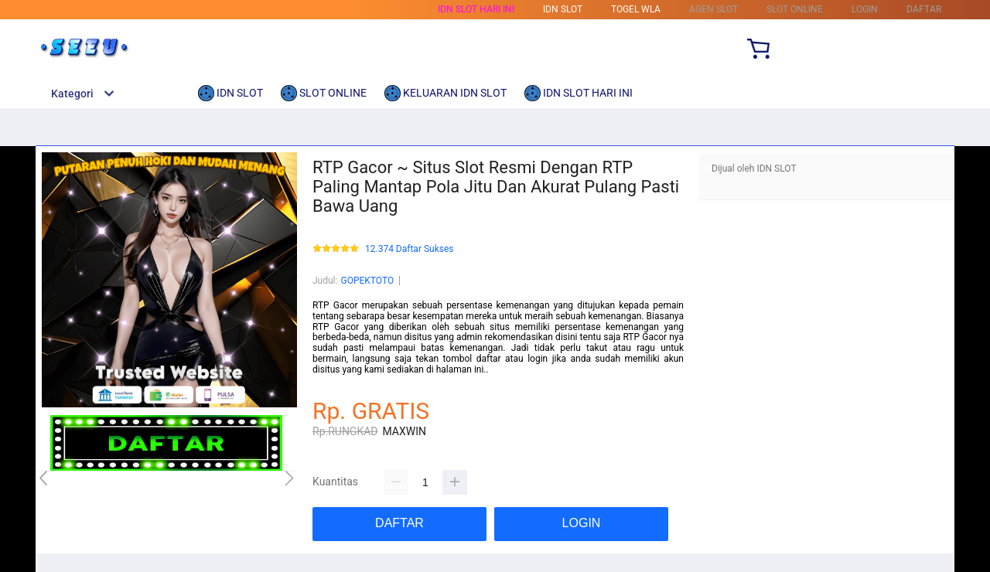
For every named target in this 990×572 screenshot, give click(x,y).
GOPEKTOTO (367, 280)
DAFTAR (923, 9)
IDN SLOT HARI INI (476, 9)
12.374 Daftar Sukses (409, 249)
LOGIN (865, 9)
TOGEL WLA (636, 9)
